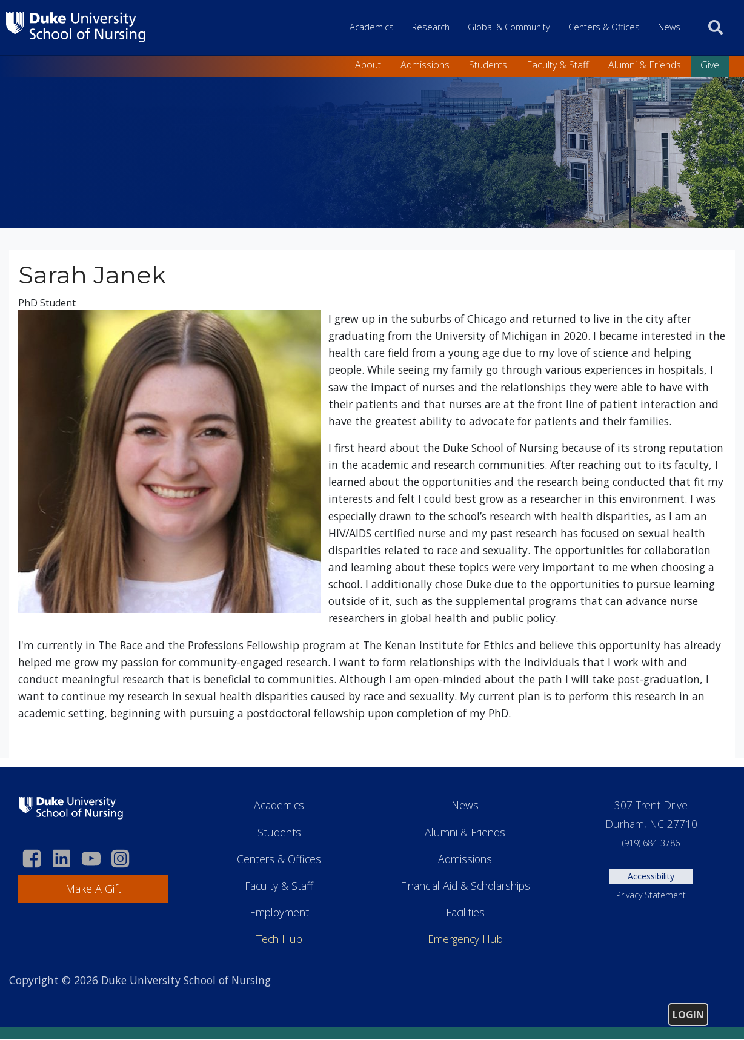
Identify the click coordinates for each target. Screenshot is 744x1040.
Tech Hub (279, 939)
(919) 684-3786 (651, 843)
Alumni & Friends (644, 64)
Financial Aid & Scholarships (465, 885)
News (669, 27)
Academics (372, 27)
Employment (279, 912)
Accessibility (651, 876)
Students (488, 64)
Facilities (465, 912)
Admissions (425, 64)
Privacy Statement (651, 895)
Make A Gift (93, 888)
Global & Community (509, 27)
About (368, 64)
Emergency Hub (465, 939)
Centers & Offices (604, 27)
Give (709, 64)
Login (688, 1014)
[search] (716, 27)
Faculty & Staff (557, 64)
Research (431, 27)
